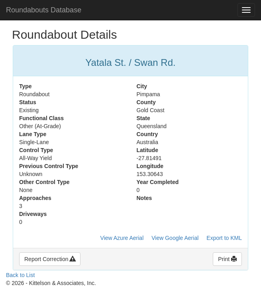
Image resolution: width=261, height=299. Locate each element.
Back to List (20, 275)
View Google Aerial (174, 238)
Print (227, 259)
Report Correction (49, 259)
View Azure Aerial (122, 238)
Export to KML (224, 238)
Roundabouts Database (43, 10)
